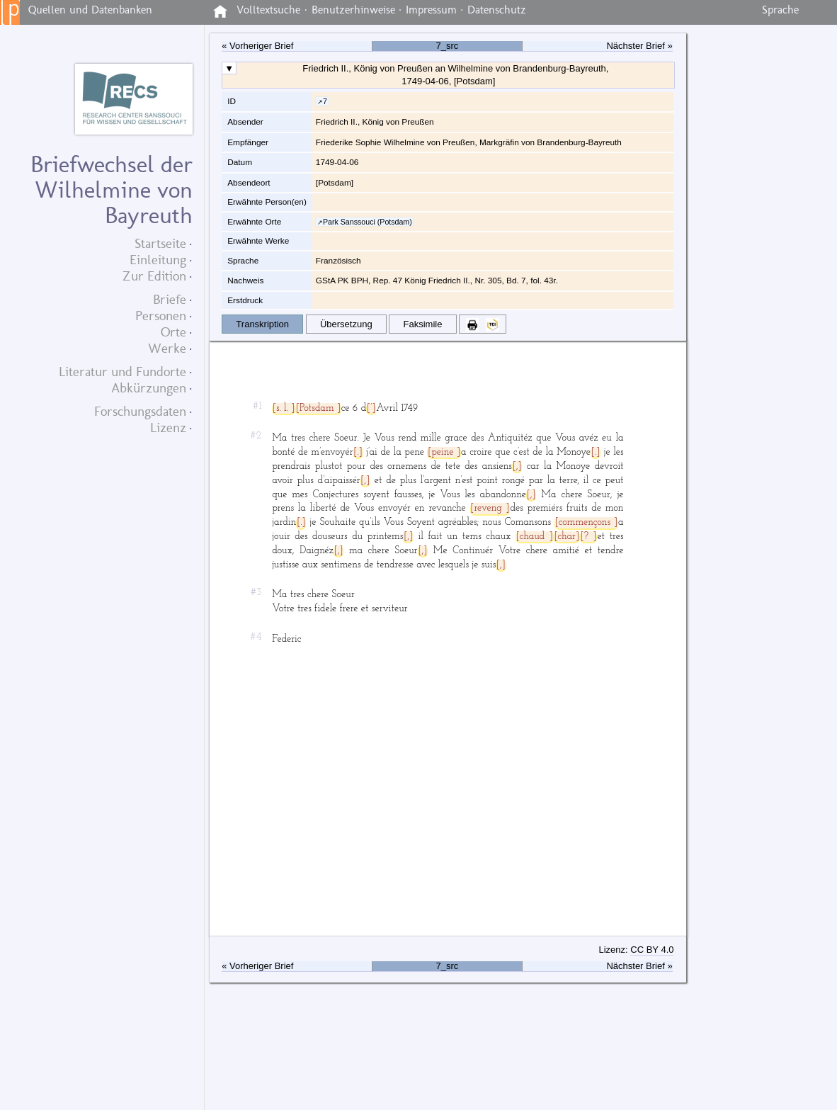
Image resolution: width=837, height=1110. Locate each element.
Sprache (780, 10)
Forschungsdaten (140, 411)
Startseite (160, 243)
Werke (167, 348)
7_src (447, 46)
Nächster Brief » (639, 46)
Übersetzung (346, 324)
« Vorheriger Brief (257, 46)
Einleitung (158, 259)
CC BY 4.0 (651, 949)
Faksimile (423, 324)
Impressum (431, 10)
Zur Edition (154, 276)
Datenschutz (496, 10)
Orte (173, 332)
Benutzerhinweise (353, 10)
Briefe (169, 299)
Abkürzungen (148, 388)
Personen (160, 315)
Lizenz (168, 427)
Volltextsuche (268, 10)
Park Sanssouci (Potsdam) (367, 221)
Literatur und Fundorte (122, 371)
